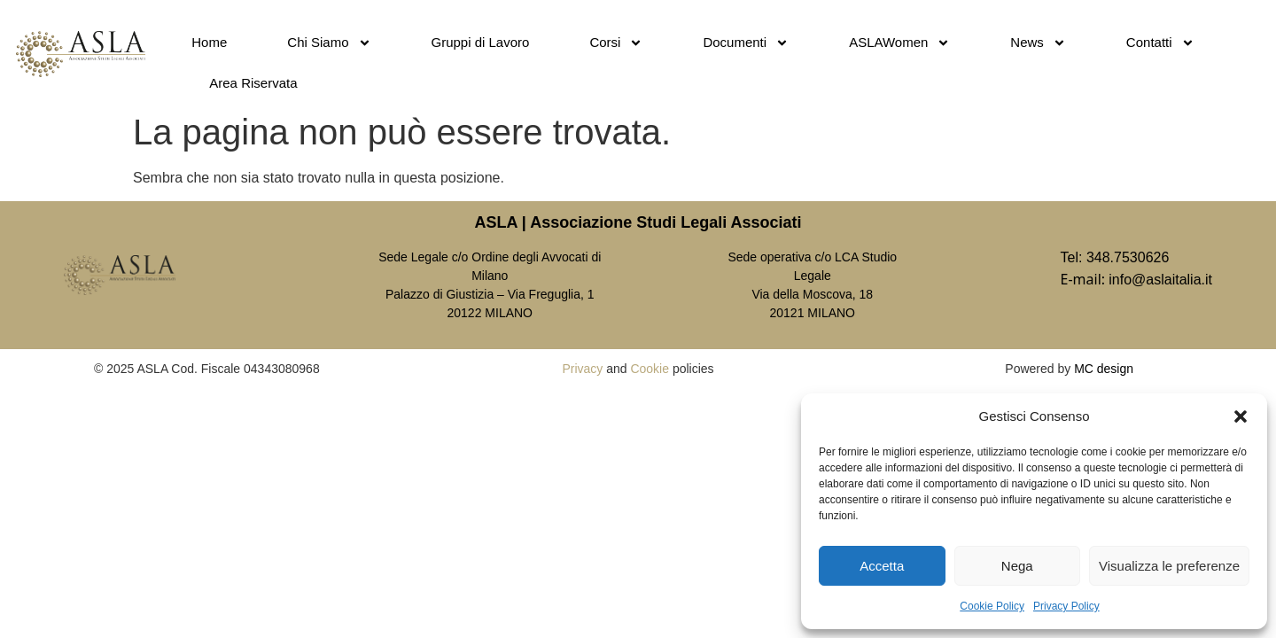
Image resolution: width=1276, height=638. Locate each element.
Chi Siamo (328, 42)
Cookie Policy (992, 606)
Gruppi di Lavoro (481, 42)
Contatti (1160, 42)
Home (209, 42)
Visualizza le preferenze (1169, 565)
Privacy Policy (1066, 606)
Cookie (649, 369)
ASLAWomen (899, 42)
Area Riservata (253, 82)
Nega (1017, 565)
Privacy (582, 369)
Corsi (615, 42)
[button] (1240, 416)
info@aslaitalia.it (1160, 279)
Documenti (746, 42)
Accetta (882, 565)
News (1038, 42)
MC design (1103, 369)
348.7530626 (1127, 257)
